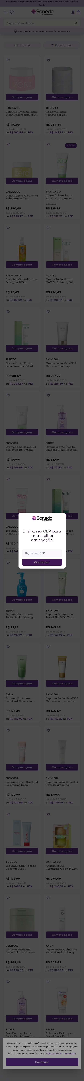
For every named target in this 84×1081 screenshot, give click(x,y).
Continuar (42, 562)
